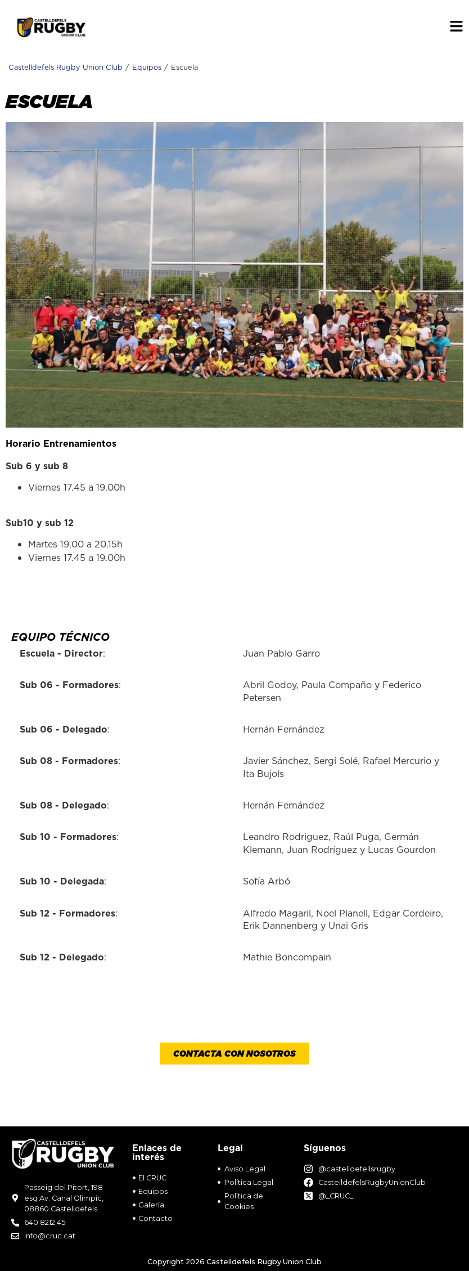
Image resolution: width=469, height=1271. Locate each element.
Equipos (146, 67)
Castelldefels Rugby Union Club (65, 67)
